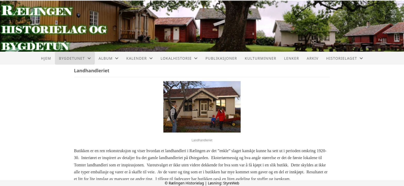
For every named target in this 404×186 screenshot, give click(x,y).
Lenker (291, 58)
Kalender (139, 58)
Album (109, 58)
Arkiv (312, 58)
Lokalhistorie (179, 58)
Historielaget (344, 58)
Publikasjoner (221, 58)
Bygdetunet (75, 58)
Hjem (46, 58)
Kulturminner (260, 58)
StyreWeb (231, 183)
